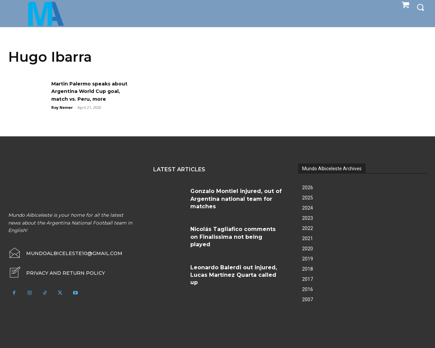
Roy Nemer (62, 107)
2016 (307, 289)
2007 (307, 299)
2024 (307, 208)
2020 (307, 248)
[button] (420, 7)
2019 (307, 259)
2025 (307, 197)
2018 (307, 269)
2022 (307, 228)
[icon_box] (56, 273)
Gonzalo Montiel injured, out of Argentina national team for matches (236, 199)
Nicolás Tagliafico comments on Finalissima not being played (233, 237)
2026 (307, 187)
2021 (307, 238)
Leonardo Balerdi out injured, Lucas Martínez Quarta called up (233, 275)
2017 (307, 279)
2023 (307, 218)
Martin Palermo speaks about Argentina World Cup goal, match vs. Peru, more (94, 91)
